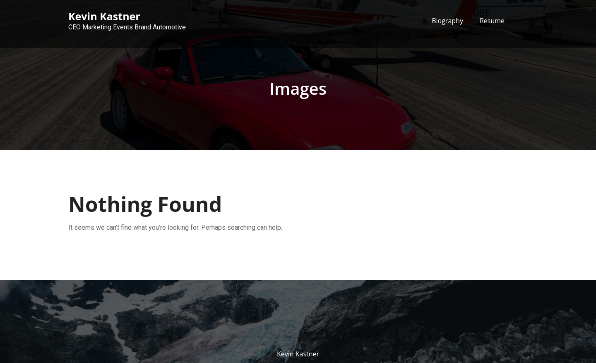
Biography (447, 20)
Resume (492, 20)
